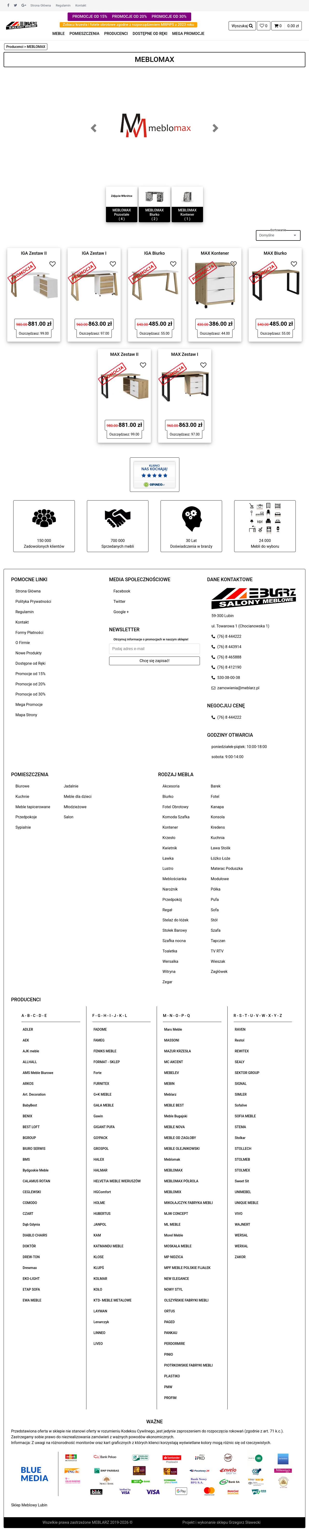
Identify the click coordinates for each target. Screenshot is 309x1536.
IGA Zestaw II (34, 253)
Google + (121, 612)
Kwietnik (169, 848)
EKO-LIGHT (31, 1279)
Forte (98, 1073)
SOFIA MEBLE (245, 1116)
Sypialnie (23, 827)
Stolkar (240, 1138)
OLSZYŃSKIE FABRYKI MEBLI (186, 1300)
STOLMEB (242, 1159)
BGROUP (29, 1138)
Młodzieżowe (75, 807)
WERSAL (241, 1235)
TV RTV (217, 951)
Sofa (215, 910)
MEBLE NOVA (174, 1127)
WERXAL (241, 1246)
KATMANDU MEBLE (109, 1246)
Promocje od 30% (30, 694)
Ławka (168, 858)
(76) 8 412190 (226, 667)
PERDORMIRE (174, 1344)
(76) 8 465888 (226, 657)
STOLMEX (242, 1170)
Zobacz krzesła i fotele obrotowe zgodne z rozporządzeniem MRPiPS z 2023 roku (128, 24)
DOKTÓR (29, 1246)
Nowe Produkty (28, 653)
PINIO (168, 1354)
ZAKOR (240, 1257)
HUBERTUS (102, 1214)
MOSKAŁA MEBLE (177, 1246)
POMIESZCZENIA (84, 33)
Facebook (121, 591)
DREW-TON (31, 1257)
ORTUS (169, 1311)
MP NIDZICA (173, 1257)
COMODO (30, 1203)
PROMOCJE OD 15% (89, 16)
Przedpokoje (26, 817)
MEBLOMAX (173, 1170)
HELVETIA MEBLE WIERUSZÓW (117, 1181)
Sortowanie (278, 230)
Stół (214, 920)
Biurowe (22, 786)
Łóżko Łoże (220, 858)
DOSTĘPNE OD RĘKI (150, 33)
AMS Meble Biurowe (38, 1073)
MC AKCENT (173, 1062)
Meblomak (172, 1159)
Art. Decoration (34, 1094)
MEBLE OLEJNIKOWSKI (182, 1149)
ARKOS (28, 1084)
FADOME (100, 1029)
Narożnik (170, 889)
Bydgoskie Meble (36, 1170)
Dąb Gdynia (31, 1224)
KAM (97, 1235)
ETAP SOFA (31, 1289)
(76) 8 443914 (226, 646)
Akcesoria (171, 786)
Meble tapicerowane (32, 807)
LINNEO (99, 1333)
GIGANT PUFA (104, 1127)
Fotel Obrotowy (175, 807)
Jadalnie (71, 786)
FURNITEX (101, 1084)
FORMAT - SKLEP (107, 1062)
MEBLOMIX (172, 1192)
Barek (216, 786)
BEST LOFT (31, 1127)
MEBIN (169, 1084)
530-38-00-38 (225, 677)
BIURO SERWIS (34, 1149)
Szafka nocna (174, 940)
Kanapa (217, 807)
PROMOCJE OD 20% (129, 16)
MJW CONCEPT (176, 1214)
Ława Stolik (221, 848)
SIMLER (241, 1094)
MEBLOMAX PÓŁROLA (181, 1181)
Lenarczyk (101, 1322)
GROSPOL (101, 1149)
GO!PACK (101, 1138)
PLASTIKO (172, 1376)
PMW (168, 1387)
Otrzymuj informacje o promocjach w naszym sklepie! (150, 639)
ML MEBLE (172, 1224)
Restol (240, 1040)
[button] (93, 128)
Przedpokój (172, 899)
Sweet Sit (242, 1181)
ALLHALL (30, 1062)
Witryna (169, 971)
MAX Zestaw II (124, 354)
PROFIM (170, 1398)
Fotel (215, 796)
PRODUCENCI (116, 33)
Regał (167, 910)
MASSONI (171, 1040)
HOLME (99, 1203)
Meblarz (170, 1094)
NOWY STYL (173, 1289)
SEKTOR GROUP (247, 1073)
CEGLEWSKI (32, 1192)
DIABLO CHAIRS (35, 1235)
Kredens (218, 827)
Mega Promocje (28, 704)
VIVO (239, 1214)
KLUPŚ (99, 1268)
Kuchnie (22, 796)
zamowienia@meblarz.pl (235, 688)
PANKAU (170, 1333)
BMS (26, 1159)
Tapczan (218, 940)
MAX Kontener (215, 253)
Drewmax (30, 1268)
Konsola (218, 817)
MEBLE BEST (174, 1105)
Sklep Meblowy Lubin (29, 1505)
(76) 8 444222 (226, 636)
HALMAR (100, 1170)
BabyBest (30, 1105)
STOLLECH (243, 1149)
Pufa (215, 899)
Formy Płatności (29, 632)
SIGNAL (241, 1084)
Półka (215, 889)
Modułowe (220, 879)
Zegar (167, 982)
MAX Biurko (275, 253)
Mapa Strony (26, 715)
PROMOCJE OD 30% (169, 16)
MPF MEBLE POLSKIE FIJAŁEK (187, 1268)
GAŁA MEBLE (104, 1105)
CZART (28, 1214)
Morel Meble (173, 1235)
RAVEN (240, 1029)
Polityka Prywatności (33, 601)
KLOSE (99, 1257)
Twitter (119, 601)
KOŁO (98, 1289)
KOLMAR (100, 1279)
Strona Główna (40, 5)
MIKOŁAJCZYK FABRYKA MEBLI (188, 1203)
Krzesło (168, 837)
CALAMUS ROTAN (36, 1181)
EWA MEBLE (32, 1300)
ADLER (28, 1029)
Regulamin (63, 5)
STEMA (240, 1127)
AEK (26, 1040)
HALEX (99, 1159)
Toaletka (169, 951)
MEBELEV (171, 1073)
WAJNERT (242, 1224)
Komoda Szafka (176, 817)
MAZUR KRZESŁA (177, 1051)
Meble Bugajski (175, 1116)
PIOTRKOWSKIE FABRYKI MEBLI (188, 1365)
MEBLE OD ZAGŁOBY (180, 1138)
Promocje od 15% (30, 673)
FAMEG (99, 1040)
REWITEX (242, 1051)
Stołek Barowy (174, 930)
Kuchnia (218, 837)
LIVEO (98, 1344)
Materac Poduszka (227, 868)
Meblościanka (174, 879)
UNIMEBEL (243, 1192)
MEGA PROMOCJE (188, 33)
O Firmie (22, 642)
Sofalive (241, 1105)
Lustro (167, 868)
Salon (68, 817)
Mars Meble (173, 1029)
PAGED (169, 1322)
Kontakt (80, 5)
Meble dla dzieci (77, 796)
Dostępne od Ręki (30, 663)
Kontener (170, 827)
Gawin (98, 1116)
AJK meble (31, 1051)
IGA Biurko (154, 253)
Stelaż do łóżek (175, 920)
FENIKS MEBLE (105, 1051)
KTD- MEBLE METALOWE (113, 1300)
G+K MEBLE (103, 1094)
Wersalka (170, 961)
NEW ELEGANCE (176, 1279)
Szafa (215, 930)
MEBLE (58, 33)
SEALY (240, 1062)
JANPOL (100, 1224)
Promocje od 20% (30, 684)
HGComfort (102, 1192)
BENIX (27, 1116)
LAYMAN (100, 1311)
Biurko (167, 796)
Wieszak (218, 961)
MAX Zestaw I (184, 354)
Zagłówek (219, 971)
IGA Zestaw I (94, 253)
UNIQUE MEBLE (247, 1203)
